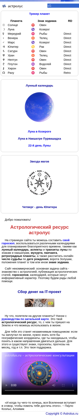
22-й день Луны (39, 145)
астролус (39, 232)
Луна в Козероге (39, 131)
